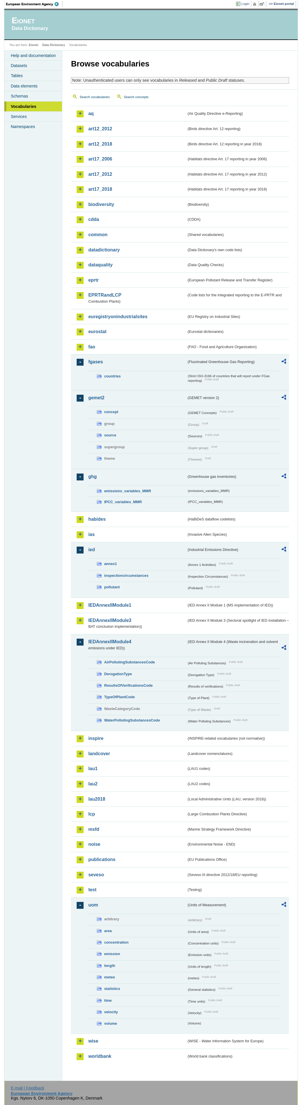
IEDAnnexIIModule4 (109, 641)
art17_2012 (100, 174)
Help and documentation (33, 55)
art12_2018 (100, 144)
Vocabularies (23, 106)
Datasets (19, 65)
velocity (111, 1012)
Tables (17, 75)
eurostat (97, 331)
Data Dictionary (53, 45)
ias (91, 534)
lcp (91, 814)
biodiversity (101, 204)
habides (96, 519)
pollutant (112, 587)
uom (93, 904)
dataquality (100, 264)
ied (91, 549)
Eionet (33, 45)
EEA (34, 4)
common (97, 234)
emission (112, 954)
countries (112, 376)
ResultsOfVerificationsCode (128, 685)
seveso (96, 874)
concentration (116, 942)
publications (101, 859)
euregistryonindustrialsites (117, 316)
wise (93, 1041)
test (92, 889)
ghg (92, 476)
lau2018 (96, 799)
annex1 (110, 564)
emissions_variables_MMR (127, 491)
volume (110, 1023)
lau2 (92, 783)
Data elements (24, 86)
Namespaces (23, 126)
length (109, 965)
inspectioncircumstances (126, 575)
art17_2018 (100, 189)
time (108, 1000)
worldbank (99, 1056)
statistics (112, 988)
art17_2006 (100, 159)
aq (91, 113)
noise (94, 844)
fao (91, 346)
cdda (93, 219)
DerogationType (118, 674)
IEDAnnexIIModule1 (109, 605)
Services (19, 116)
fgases (95, 361)
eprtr (93, 280)
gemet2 (96, 397)
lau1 (92, 768)
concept (111, 412)
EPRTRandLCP (104, 295)
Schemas (19, 96)
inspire (95, 738)
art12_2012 (100, 128)
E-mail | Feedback (27, 1088)
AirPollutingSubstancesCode (129, 662)
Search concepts (136, 97)
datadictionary (104, 249)
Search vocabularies (95, 97)
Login (245, 3)
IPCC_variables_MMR (123, 502)
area (108, 931)
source (110, 435)
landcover (99, 753)
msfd (93, 829)
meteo (109, 977)
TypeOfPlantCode (119, 697)
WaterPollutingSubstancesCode (132, 720)
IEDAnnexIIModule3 (109, 620)
